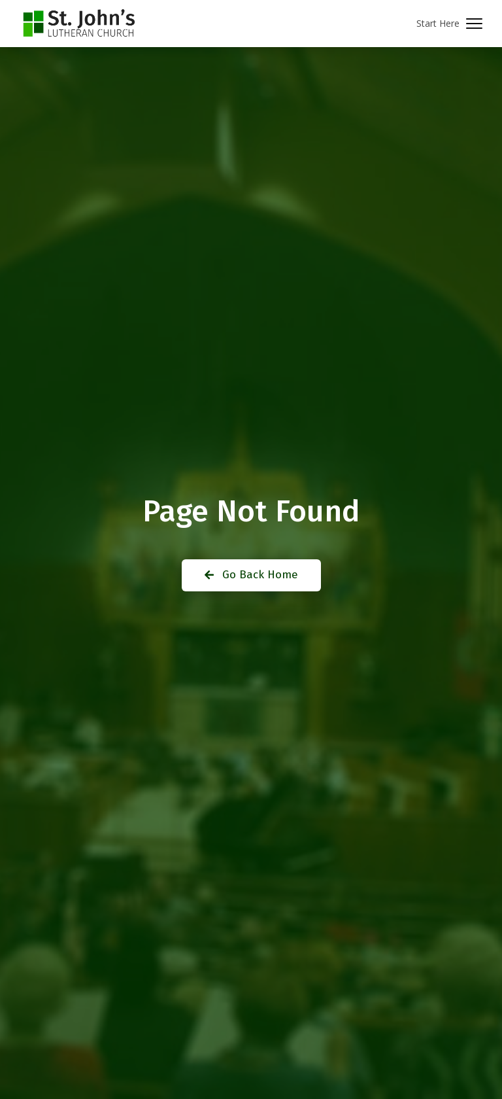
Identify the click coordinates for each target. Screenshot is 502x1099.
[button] (449, 24)
